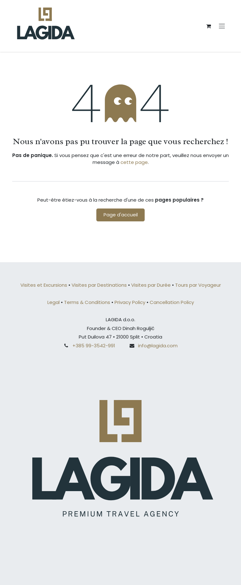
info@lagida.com (158, 345)
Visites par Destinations (100, 285)
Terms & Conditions (87, 302)
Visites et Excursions (43, 285)
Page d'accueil (121, 214)
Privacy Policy (130, 302)
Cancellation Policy (172, 302)
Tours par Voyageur (198, 285)
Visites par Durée (151, 285)
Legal (53, 302)
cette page (134, 162)
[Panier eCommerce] (208, 26)
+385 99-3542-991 (93, 345)
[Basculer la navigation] (222, 26)
